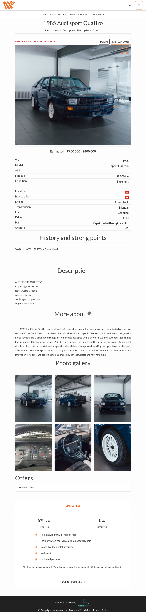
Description (68, 30)
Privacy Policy (100, 610)
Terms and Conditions (80, 610)
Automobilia (78, 14)
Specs (48, 30)
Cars (43, 14)
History (57, 30)
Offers (96, 30)
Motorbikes (58, 14)
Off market (98, 14)
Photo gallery (84, 30)
